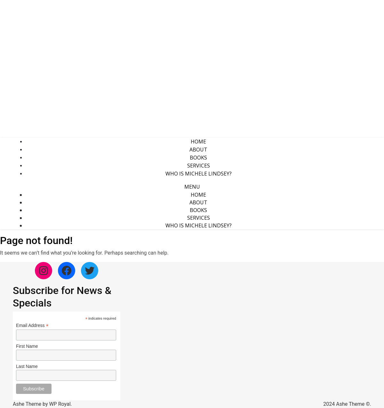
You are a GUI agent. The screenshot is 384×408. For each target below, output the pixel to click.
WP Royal (59, 404)
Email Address (32, 325)
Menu (192, 186)
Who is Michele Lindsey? (198, 173)
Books (198, 157)
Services (198, 165)
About (198, 149)
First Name (27, 346)
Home (198, 141)
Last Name (27, 366)
